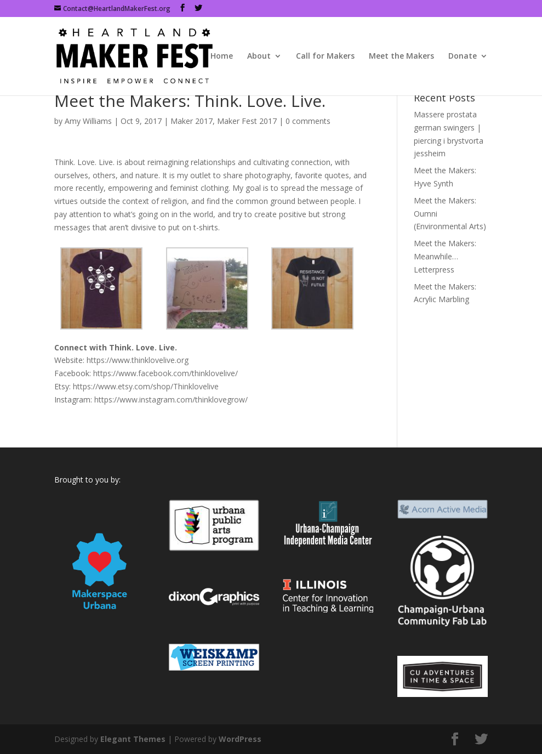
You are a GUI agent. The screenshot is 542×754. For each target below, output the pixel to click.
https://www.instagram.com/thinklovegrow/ (171, 399)
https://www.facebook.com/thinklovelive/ (165, 373)
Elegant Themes (133, 739)
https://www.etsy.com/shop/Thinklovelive (146, 386)
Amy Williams (88, 121)
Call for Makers (325, 56)
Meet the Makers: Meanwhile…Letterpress (445, 256)
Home (221, 56)
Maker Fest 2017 (247, 121)
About (259, 56)
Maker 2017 (191, 121)
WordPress (240, 739)
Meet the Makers (401, 56)
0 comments (308, 121)
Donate (462, 56)
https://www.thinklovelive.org (138, 360)
